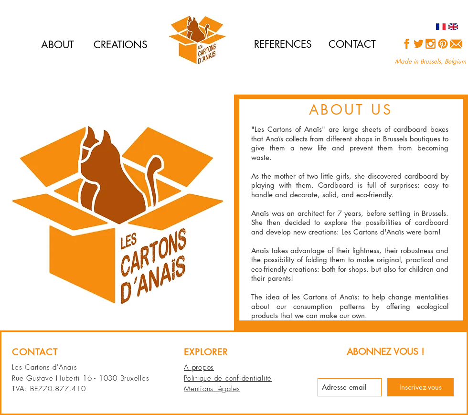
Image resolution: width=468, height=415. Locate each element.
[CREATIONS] (120, 44)
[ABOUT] (57, 44)
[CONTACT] (352, 44)
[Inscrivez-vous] (420, 387)
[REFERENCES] (282, 44)
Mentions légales (212, 389)
